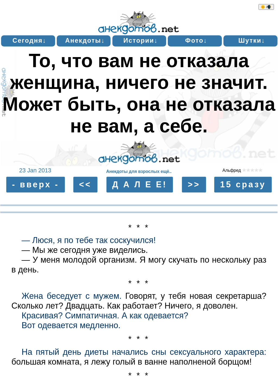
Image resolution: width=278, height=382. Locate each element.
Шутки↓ (251, 40)
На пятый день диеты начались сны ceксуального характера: (144, 352)
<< (85, 184)
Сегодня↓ (29, 40)
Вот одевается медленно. (71, 325)
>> (194, 184)
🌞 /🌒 (266, 7)
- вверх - (35, 184)
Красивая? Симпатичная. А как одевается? (105, 315)
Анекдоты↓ (85, 40)
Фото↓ (196, 40)
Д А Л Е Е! (139, 184)
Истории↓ (140, 40)
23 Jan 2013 (35, 170)
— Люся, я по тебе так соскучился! (89, 240)
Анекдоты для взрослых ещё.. (139, 171)
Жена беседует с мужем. (72, 296)
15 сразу (243, 184)
